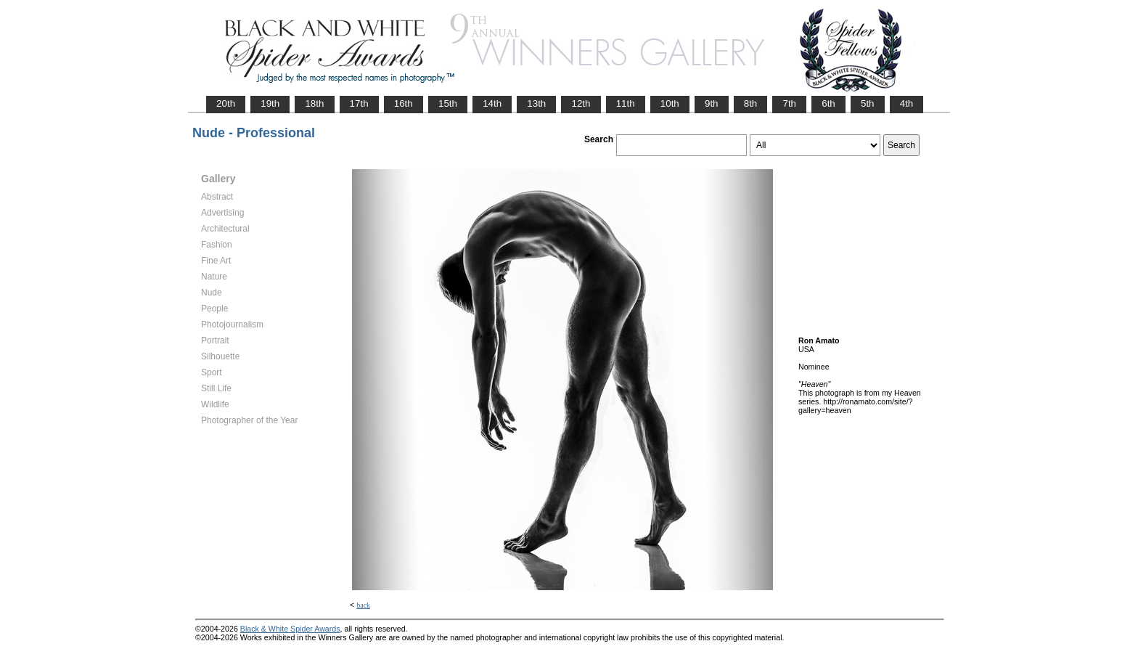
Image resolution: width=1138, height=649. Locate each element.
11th (625, 103)
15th (447, 103)
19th (270, 103)
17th (359, 103)
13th (536, 103)
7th (789, 103)
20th (225, 103)
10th (669, 103)
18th (314, 103)
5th (868, 103)
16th (403, 103)
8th (751, 103)
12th (580, 103)
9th (711, 103)
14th (492, 103)
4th (907, 103)
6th (828, 103)
